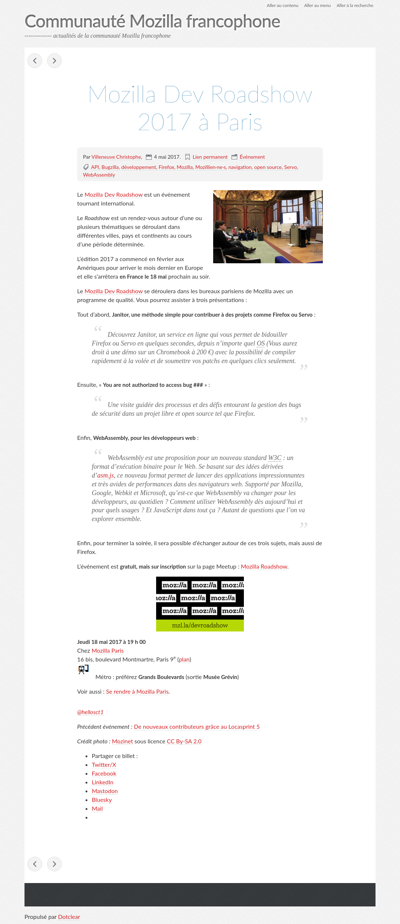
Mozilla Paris (107, 650)
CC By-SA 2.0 (184, 741)
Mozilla (185, 167)
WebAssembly (99, 174)
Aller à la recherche (355, 5)
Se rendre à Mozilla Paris (137, 691)
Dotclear (69, 916)
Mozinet (122, 741)
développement (138, 167)
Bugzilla (110, 167)
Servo (290, 167)
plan (184, 659)
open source (268, 167)
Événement (252, 157)
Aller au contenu (282, 5)
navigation (240, 167)
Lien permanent (210, 157)
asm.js (105, 475)
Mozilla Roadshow (264, 566)
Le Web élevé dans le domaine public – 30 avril (34, 60)
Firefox (166, 167)
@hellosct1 (90, 711)
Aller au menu (317, 5)
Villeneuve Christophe (116, 157)
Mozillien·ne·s (210, 167)
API (95, 167)
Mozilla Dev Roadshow (113, 194)
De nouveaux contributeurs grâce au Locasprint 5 (197, 726)
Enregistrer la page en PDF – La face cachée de (54, 60)
